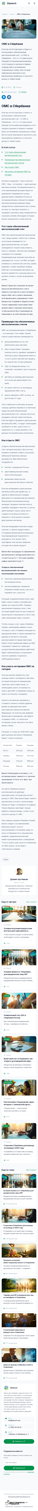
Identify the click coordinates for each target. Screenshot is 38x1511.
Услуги (12, 14)
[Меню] (34, 3)
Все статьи (31, 902)
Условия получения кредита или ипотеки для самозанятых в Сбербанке (18, 930)
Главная (4, 14)
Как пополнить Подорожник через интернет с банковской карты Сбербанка (19, 1104)
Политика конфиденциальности (19, 1496)
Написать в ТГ (19, 1441)
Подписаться (19, 1468)
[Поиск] (29, 3)
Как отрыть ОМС (12, 167)
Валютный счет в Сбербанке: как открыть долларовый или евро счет (18, 1061)
